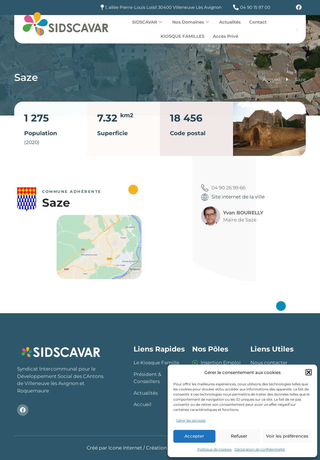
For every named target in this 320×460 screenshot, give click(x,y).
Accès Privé (225, 36)
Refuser (239, 436)
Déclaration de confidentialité (259, 449)
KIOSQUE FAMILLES (182, 36)
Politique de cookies (214, 449)
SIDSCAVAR (147, 22)
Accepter (194, 436)
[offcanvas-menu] (296, 29)
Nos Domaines (190, 22)
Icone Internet (125, 448)
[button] (308, 372)
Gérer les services (190, 420)
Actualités (230, 22)
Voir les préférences (287, 436)
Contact (258, 22)
